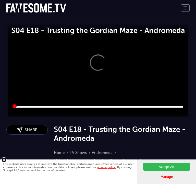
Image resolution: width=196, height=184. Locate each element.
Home (59, 152)
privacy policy (106, 167)
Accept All (166, 167)
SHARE (27, 130)
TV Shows (78, 152)
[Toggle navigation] (185, 8)
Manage (167, 177)
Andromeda (102, 152)
